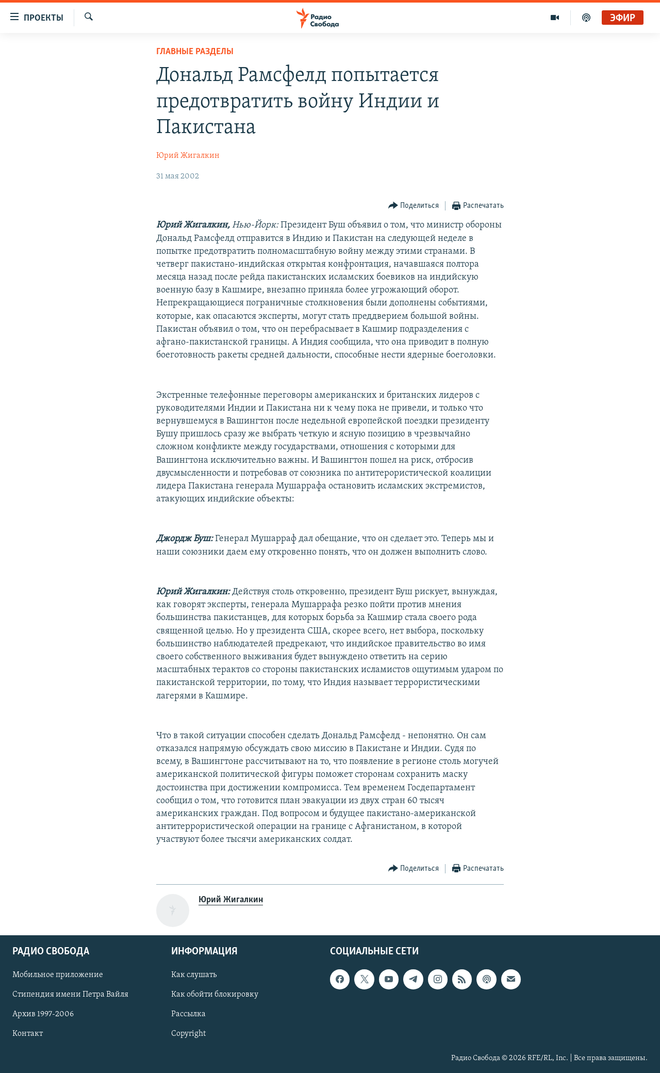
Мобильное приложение (57, 975)
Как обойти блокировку (214, 994)
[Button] (413, 206)
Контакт (27, 1034)
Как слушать (194, 975)
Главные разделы (195, 52)
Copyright (188, 1034)
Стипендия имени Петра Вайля (70, 994)
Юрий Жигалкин (188, 156)
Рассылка (188, 1014)
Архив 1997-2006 (43, 1014)
